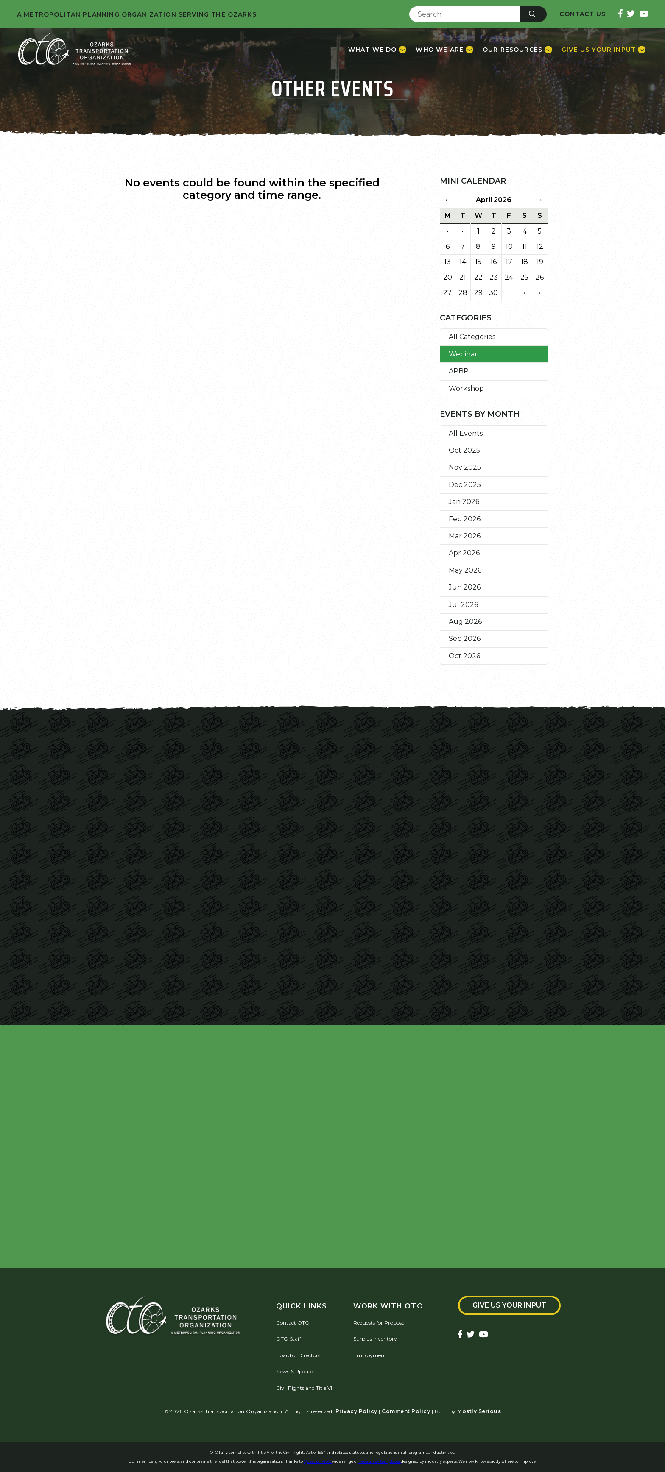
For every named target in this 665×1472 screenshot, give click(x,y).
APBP (459, 371)
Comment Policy (406, 1411)
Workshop (466, 388)
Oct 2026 (464, 656)
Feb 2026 (465, 519)
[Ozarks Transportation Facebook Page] (620, 14)
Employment (369, 1355)
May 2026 (465, 570)
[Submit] (533, 14)
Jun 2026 (465, 587)
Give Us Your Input (509, 1305)
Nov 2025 (465, 467)
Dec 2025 (465, 485)
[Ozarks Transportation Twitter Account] (631, 14)
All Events (466, 433)
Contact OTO (293, 1322)
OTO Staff (288, 1339)
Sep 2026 (465, 638)
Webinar (463, 354)
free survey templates (379, 1461)
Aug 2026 (465, 622)
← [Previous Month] (447, 200)
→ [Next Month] (539, 200)
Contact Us (582, 14)
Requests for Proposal (379, 1322)
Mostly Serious (479, 1411)
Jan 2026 (464, 502)
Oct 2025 (464, 450)
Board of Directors (298, 1355)
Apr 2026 (464, 553)
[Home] (74, 50)
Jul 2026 (463, 605)
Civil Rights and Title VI (304, 1388)
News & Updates (295, 1371)
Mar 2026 (465, 536)
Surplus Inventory (375, 1339)
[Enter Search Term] (464, 14)
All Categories (472, 337)
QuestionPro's (318, 1461)
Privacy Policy (356, 1411)
